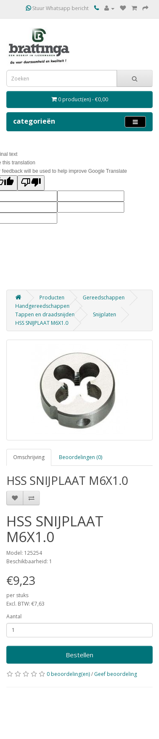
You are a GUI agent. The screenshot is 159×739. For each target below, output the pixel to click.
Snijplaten (104, 314)
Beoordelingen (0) (80, 457)
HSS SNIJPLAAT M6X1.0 (41, 323)
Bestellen (79, 654)
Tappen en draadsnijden (45, 314)
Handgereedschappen (42, 306)
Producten (51, 297)
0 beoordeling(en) (68, 674)
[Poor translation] (31, 183)
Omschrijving (29, 457)
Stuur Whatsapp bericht (57, 8)
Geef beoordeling (115, 674)
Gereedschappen (104, 297)
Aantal (14, 616)
